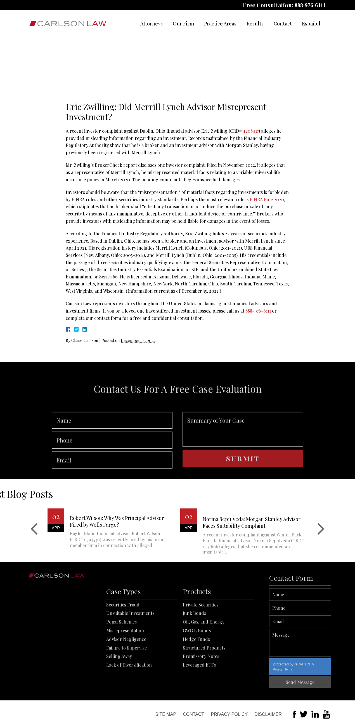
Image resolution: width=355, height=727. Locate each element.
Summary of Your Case (243, 468)
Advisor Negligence (126, 698)
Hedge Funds (196, 698)
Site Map (165, 714)
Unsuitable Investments (130, 673)
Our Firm (183, 23)
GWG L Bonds (197, 690)
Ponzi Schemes (121, 681)
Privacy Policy (229, 714)
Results (255, 23)
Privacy (318, 669)
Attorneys (151, 23)
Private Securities (200, 664)
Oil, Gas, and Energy (203, 681)
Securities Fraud (122, 664)
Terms (330, 669)
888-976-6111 (310, 5)
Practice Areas (220, 23)
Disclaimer (268, 714)
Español (311, 23)
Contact (283, 23)
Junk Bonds (194, 673)
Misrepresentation (125, 690)
